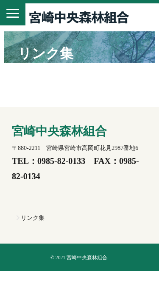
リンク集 (33, 218)
